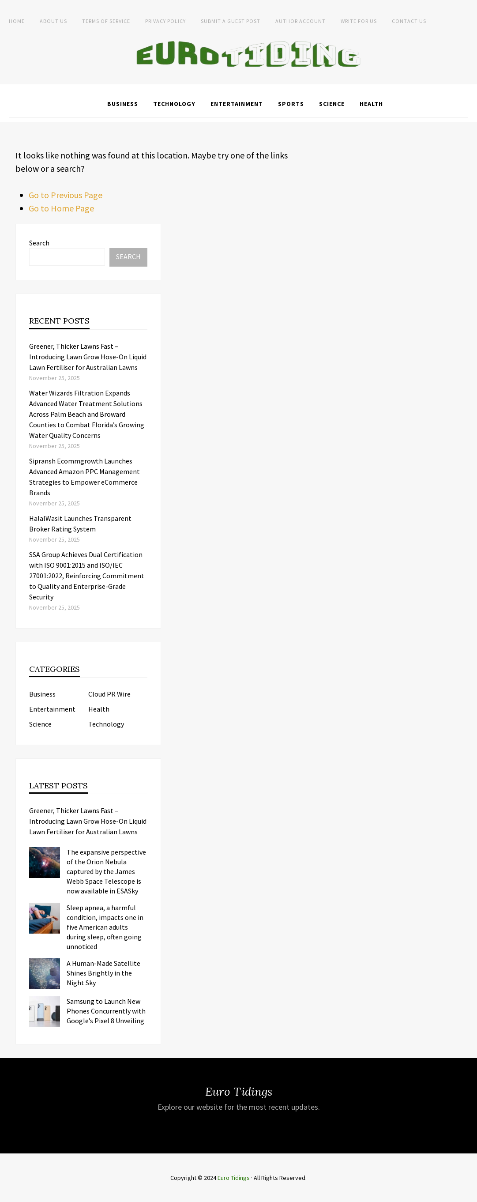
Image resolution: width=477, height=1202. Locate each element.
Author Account (300, 21)
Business (122, 104)
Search (39, 242)
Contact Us (409, 21)
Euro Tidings (234, 1178)
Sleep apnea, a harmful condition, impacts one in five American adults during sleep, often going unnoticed (105, 927)
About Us (53, 21)
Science (332, 104)
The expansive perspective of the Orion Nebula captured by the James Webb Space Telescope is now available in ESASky (106, 871)
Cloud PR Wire (109, 694)
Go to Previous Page (65, 194)
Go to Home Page (61, 208)
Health (371, 104)
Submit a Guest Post (230, 21)
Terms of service (106, 21)
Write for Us (359, 21)
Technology (174, 104)
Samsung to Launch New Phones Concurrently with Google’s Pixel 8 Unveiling (106, 1011)
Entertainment (236, 104)
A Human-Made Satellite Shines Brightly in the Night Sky (103, 973)
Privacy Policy (165, 21)
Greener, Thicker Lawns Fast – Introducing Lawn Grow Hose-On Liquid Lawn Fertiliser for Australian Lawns (87, 357)
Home (17, 21)
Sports (291, 104)
